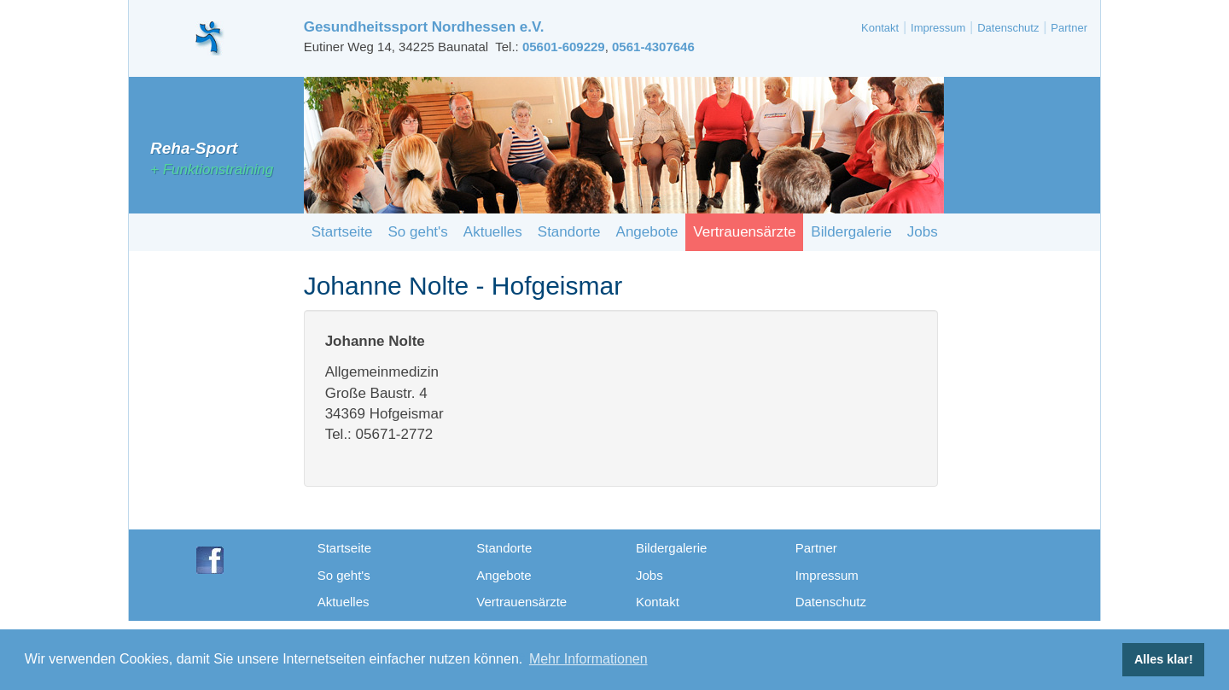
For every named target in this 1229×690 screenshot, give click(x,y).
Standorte (569, 232)
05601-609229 (563, 46)
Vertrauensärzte (744, 232)
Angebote (647, 232)
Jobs (922, 232)
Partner (1069, 27)
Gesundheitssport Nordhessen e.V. (424, 27)
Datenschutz (1008, 27)
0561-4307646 (653, 46)
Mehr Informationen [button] (588, 659)
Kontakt (880, 27)
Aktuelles (492, 232)
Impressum (938, 27)
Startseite (342, 232)
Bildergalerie (851, 232)
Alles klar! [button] (1163, 659)
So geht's (417, 232)
